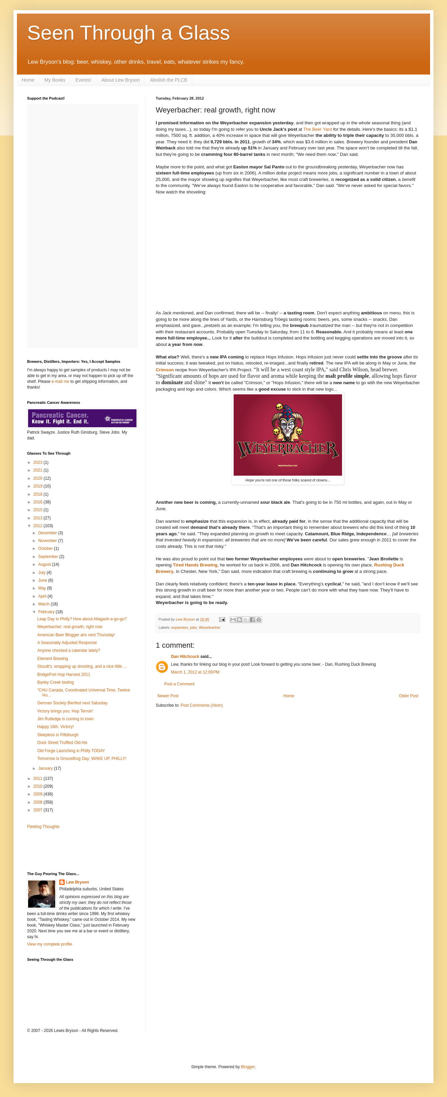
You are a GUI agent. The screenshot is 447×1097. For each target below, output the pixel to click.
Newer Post (167, 696)
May (42, 588)
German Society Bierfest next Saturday (72, 703)
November (48, 540)
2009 (39, 794)
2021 (39, 470)
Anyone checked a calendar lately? (68, 650)
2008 (39, 802)
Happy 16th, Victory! (55, 726)
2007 (39, 810)
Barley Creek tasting (55, 682)
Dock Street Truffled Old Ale (62, 742)
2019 (39, 486)
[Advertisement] (66, 850)
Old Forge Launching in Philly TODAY (71, 750)
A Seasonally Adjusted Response (67, 642)
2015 (39, 510)
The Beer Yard (317, 129)
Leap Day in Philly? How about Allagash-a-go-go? (82, 619)
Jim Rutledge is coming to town (65, 719)
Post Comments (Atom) (201, 705)
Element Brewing (52, 658)
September (48, 556)
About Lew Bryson (121, 80)
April (42, 596)
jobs (193, 627)
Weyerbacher (209, 627)
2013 (39, 518)
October (46, 548)
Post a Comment (179, 684)
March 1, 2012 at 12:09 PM (195, 672)
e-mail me (60, 381)
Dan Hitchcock (185, 656)
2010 (39, 786)
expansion (179, 627)
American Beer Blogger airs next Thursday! (76, 635)
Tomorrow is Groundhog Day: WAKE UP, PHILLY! (81, 758)
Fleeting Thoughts (43, 826)
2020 (39, 478)
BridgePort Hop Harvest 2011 (63, 674)
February (47, 611)
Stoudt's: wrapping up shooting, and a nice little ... (82, 666)
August (45, 564)
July (42, 572)
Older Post (408, 696)
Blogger (248, 1066)
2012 (39, 525)
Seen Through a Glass (128, 32)
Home (28, 80)
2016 (39, 502)
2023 (39, 462)
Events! (83, 80)
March (44, 604)
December (48, 533)
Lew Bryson (77, 882)
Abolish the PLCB (168, 80)
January (46, 768)
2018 (39, 494)
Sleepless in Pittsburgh (58, 734)
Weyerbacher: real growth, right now (70, 626)
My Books (54, 80)
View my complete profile (49, 944)
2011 (39, 778)
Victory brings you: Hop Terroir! (65, 711)
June (43, 580)
